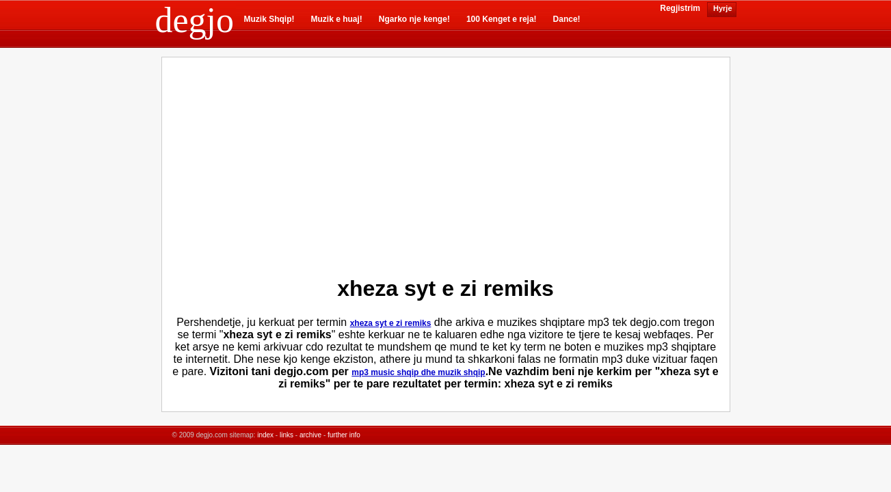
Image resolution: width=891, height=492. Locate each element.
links (286, 435)
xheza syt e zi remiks (390, 323)
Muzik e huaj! (336, 19)
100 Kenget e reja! (501, 19)
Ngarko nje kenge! (414, 19)
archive (310, 435)
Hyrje (721, 8)
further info (344, 435)
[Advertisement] (329, 163)
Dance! (567, 19)
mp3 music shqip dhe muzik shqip (418, 372)
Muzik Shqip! (269, 19)
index (265, 435)
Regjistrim (680, 8)
